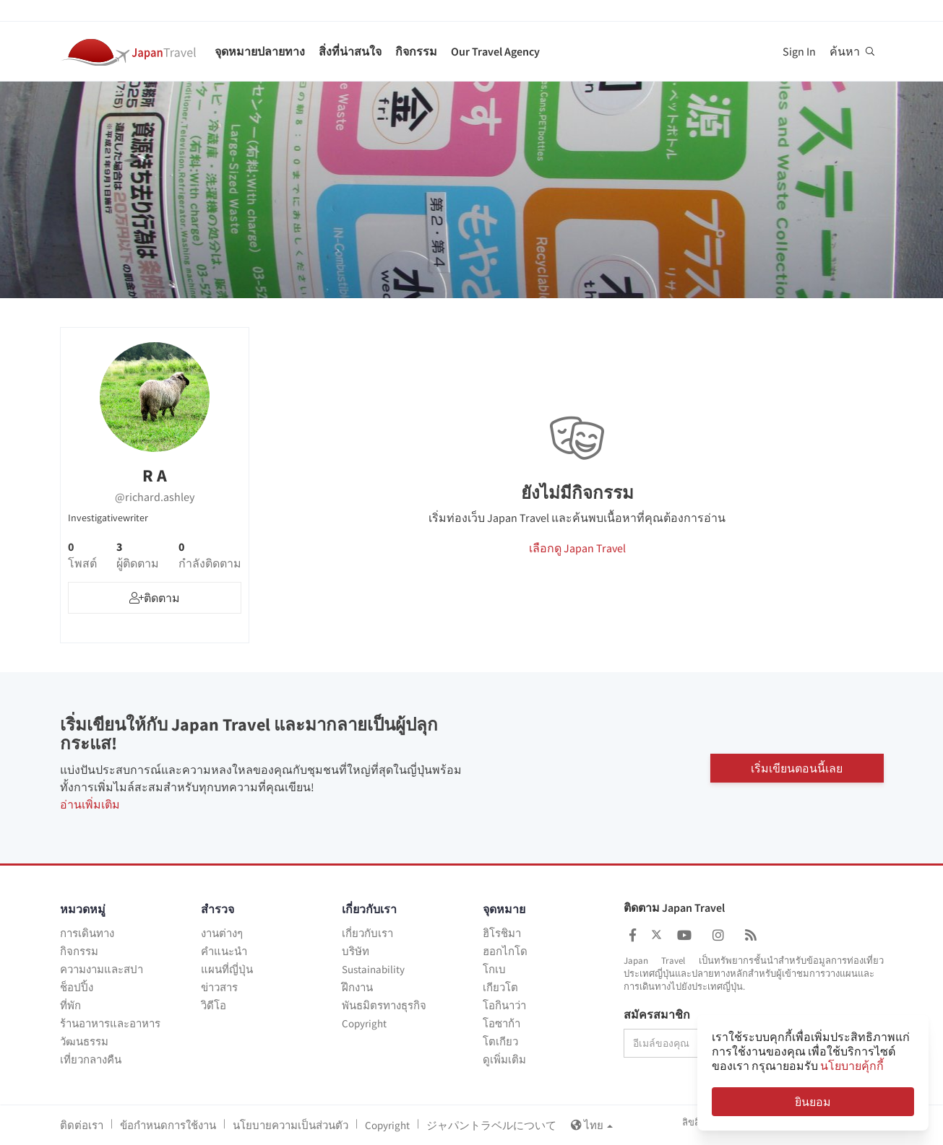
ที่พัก (70, 1005)
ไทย (592, 1125)
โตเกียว (500, 1041)
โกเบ (494, 969)
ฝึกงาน (357, 987)
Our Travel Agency (495, 51)
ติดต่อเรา (81, 1125)
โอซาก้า (501, 1023)
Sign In (799, 51)
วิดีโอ (213, 1005)
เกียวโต (500, 987)
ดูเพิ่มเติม (504, 1059)
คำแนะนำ (224, 951)
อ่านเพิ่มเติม (90, 804)
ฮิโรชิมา (502, 933)
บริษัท (355, 951)
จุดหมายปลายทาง (260, 51)
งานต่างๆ (222, 933)
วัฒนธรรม (84, 1041)
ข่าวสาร (219, 987)
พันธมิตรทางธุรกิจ (384, 1005)
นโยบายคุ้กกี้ (852, 1065)
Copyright (364, 1023)
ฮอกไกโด (505, 951)
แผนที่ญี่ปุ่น (227, 969)
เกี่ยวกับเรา (367, 933)
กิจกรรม (416, 51)
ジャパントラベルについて (491, 1125)
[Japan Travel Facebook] (633, 935)
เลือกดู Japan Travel (577, 548)
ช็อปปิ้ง (76, 987)
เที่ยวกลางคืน (90, 1059)
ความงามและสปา (101, 969)
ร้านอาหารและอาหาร (110, 1023)
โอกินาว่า (504, 1005)
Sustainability (373, 969)
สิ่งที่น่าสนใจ (350, 51)
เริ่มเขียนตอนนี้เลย (797, 767)
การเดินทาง (87, 933)
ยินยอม (813, 1101)
